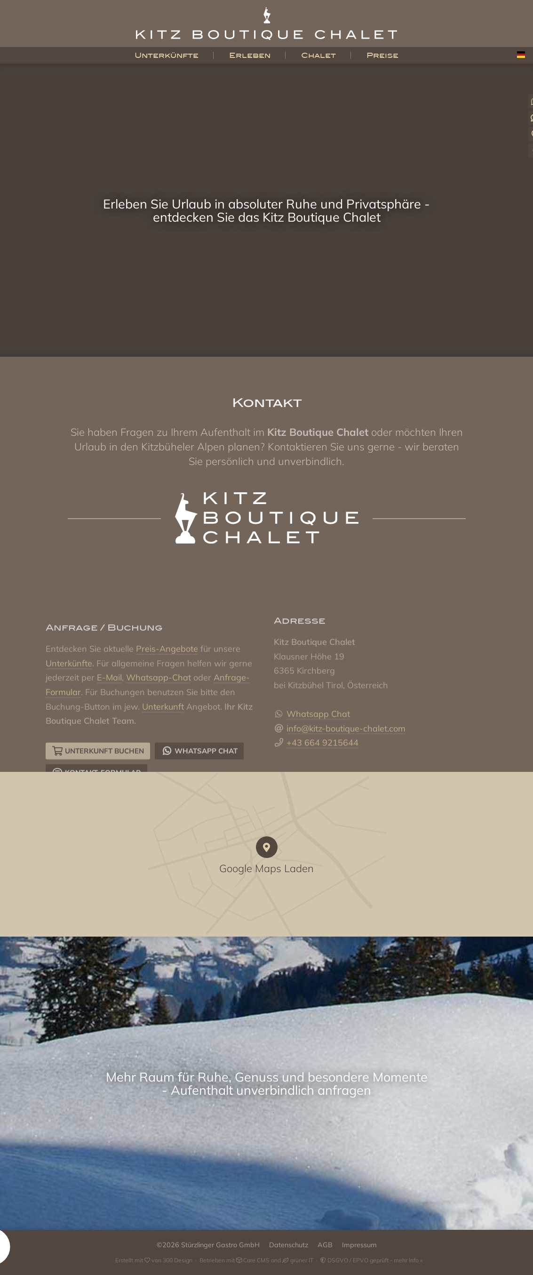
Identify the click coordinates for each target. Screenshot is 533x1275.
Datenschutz (288, 1245)
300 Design (177, 1260)
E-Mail (109, 724)
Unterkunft (163, 753)
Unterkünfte (167, 55)
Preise (382, 55)
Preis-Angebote (167, 695)
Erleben (249, 55)
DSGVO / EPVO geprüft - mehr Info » (371, 1260)
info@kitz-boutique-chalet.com (346, 767)
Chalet (318, 55)
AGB (325, 1245)
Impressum (359, 1245)
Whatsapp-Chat (158, 724)
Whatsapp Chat (318, 753)
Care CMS (253, 1260)
